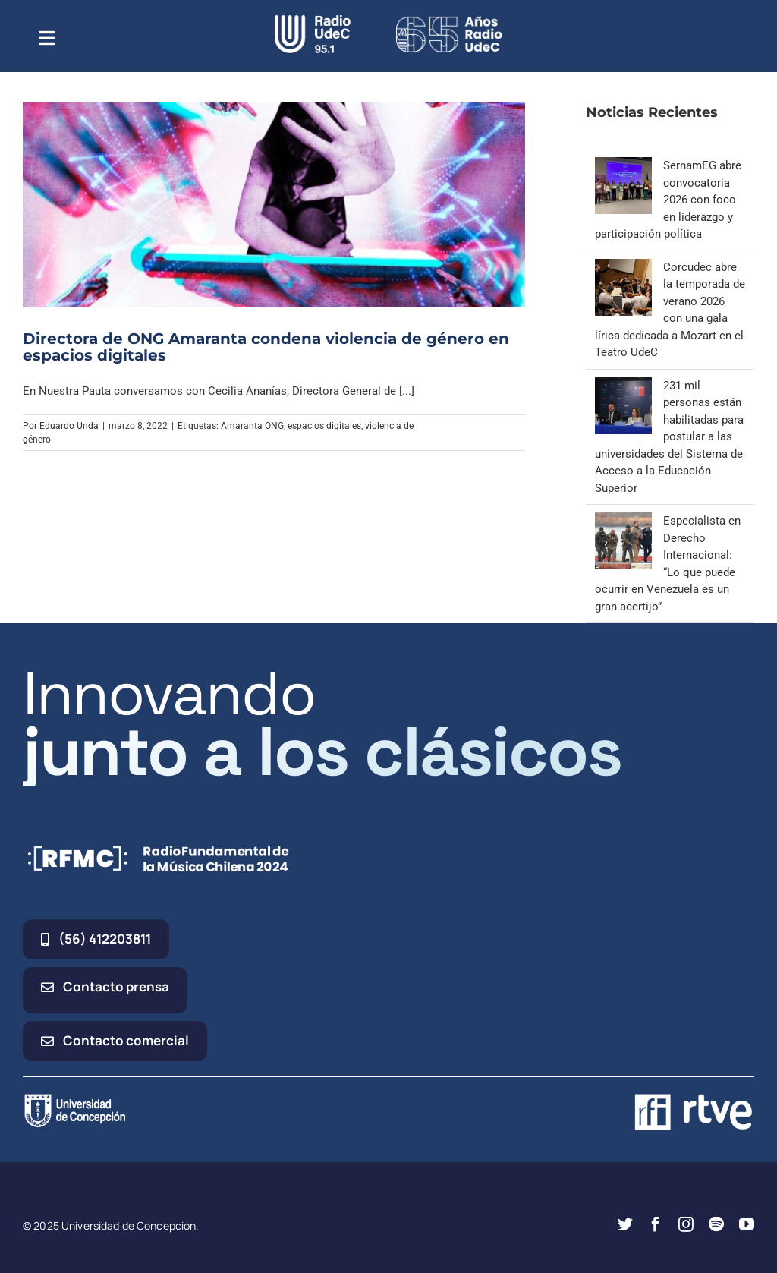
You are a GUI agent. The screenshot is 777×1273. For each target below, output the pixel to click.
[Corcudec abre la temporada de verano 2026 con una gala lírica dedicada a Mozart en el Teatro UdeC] (623, 267)
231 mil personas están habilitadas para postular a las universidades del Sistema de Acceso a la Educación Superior (669, 437)
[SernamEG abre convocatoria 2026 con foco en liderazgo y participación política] (623, 165)
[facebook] (655, 1224)
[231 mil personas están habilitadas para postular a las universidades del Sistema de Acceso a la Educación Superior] (623, 385)
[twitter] (625, 1224)
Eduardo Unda (69, 426)
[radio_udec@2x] (313, 20)
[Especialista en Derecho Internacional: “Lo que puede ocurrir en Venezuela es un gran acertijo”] (623, 521)
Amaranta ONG (252, 426)
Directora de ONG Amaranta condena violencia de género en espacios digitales (266, 346)
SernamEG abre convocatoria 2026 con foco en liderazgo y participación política (668, 200)
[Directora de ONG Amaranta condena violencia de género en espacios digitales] (274, 204)
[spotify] (716, 1224)
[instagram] (686, 1224)
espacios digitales (324, 426)
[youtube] (746, 1224)
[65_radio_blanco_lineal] (449, 20)
